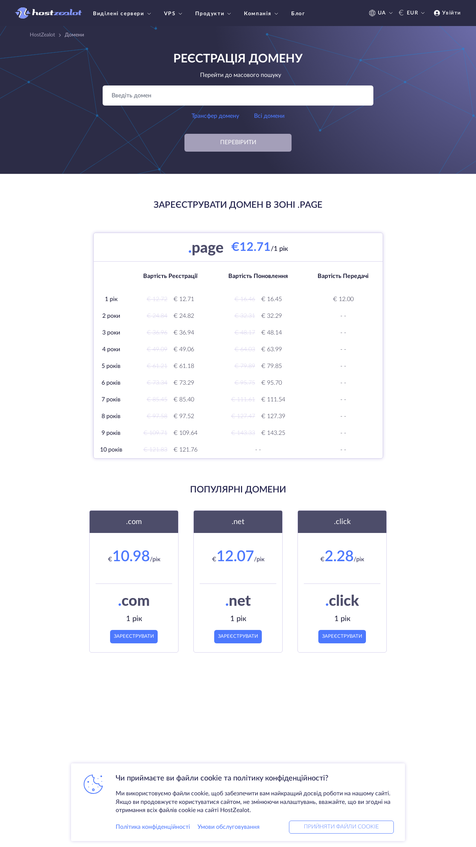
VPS (174, 13)
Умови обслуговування (228, 826)
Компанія (262, 13)
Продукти (214, 13)
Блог (298, 13)
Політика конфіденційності (153, 826)
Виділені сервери (123, 13)
